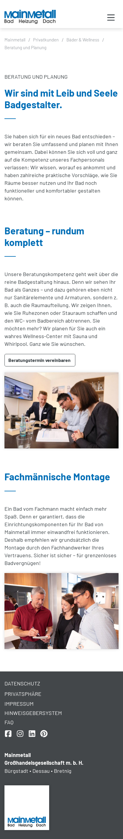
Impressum (19, 703)
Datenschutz (22, 683)
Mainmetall (14, 39)
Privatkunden (46, 39)
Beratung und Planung (25, 47)
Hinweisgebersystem (33, 713)
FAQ (8, 722)
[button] (111, 17)
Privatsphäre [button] (22, 694)
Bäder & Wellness (82, 39)
